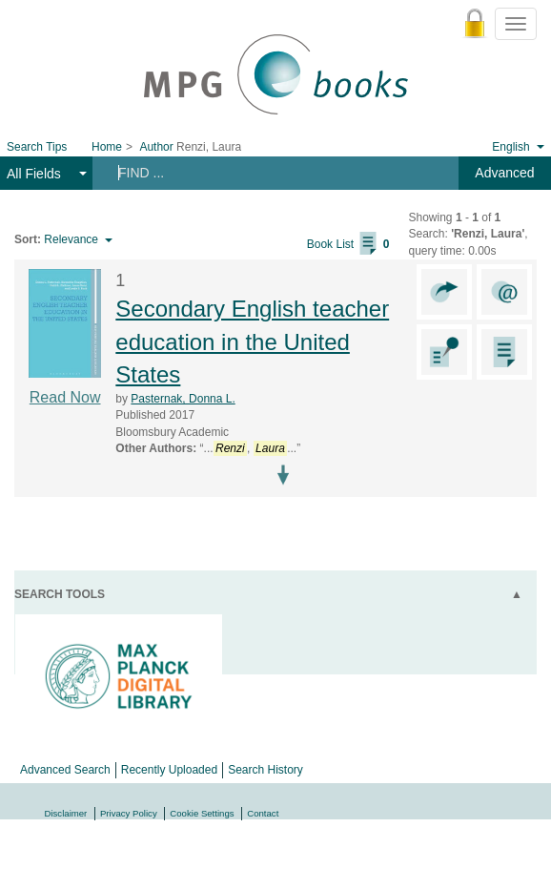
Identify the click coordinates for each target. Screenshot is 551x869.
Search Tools (59, 594)
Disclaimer (66, 813)
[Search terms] (267, 172)
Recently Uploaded (169, 769)
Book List (348, 244)
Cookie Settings (202, 813)
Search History (265, 769)
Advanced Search (65, 769)
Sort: (27, 239)
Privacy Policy (128, 813)
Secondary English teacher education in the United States (252, 341)
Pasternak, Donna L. (183, 398)
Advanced (504, 172)
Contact (262, 813)
